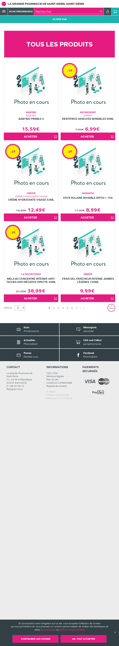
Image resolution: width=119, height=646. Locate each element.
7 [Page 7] (77, 550)
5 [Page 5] (68, 550)
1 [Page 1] (49, 550)
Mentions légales (55, 619)
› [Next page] (80, 550)
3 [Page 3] (58, 550)
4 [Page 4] (63, 550)
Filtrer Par (60, 19)
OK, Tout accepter (83, 639)
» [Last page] (84, 550)
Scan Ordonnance (21, 11)
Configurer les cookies (35, 639)
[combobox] (68, 11)
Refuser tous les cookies (72, 629)
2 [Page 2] (54, 550)
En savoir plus (48, 629)
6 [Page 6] (72, 550)
